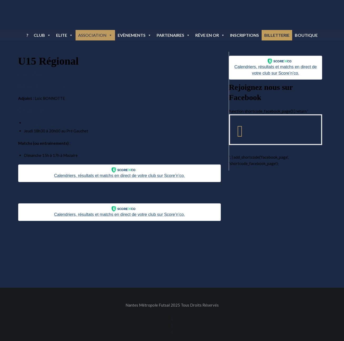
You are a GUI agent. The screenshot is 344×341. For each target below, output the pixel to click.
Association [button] (95, 35)
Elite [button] (64, 35)
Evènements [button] (134, 35)
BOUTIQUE (306, 35)
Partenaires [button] (173, 35)
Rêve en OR (210, 35)
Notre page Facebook (286, 133)
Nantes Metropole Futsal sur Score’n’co (44, 194)
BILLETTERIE (277, 35)
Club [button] (42, 35)
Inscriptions (244, 35)
